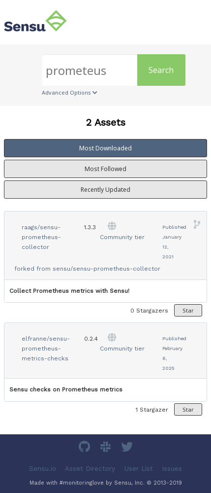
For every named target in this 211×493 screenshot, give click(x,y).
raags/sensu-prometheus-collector (41, 237)
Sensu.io (42, 468)
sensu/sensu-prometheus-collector (106, 268)
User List (138, 468)
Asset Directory (90, 468)
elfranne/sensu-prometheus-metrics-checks (46, 348)
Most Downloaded (105, 148)
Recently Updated (105, 189)
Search (161, 70)
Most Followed (105, 169)
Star (188, 310)
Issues (172, 468)
